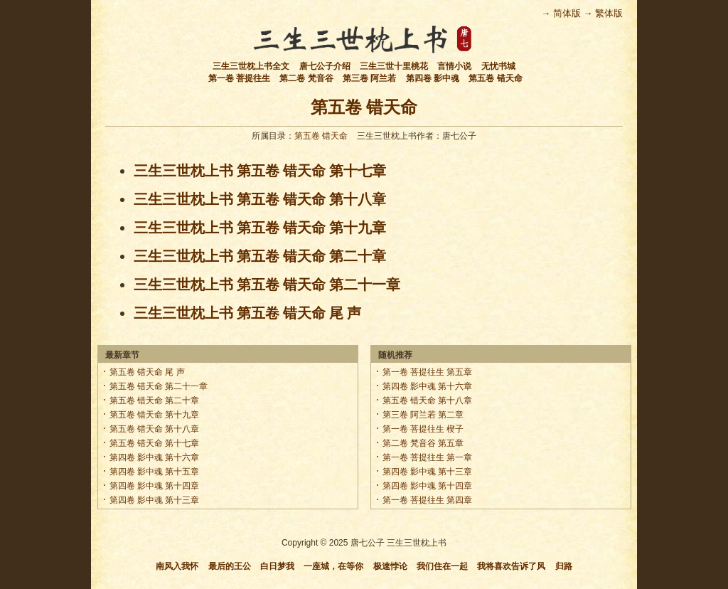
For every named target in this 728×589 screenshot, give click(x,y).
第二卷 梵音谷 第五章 (423, 443)
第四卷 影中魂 (432, 78)
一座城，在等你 (333, 566)
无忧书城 (498, 66)
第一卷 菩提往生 (239, 78)
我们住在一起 (442, 566)
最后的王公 (229, 566)
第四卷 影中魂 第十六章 (154, 457)
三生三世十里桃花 (394, 66)
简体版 (567, 13)
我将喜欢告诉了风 (511, 566)
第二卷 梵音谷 (306, 78)
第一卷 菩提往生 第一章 (427, 457)
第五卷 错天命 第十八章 (154, 429)
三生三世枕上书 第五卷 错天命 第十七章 (260, 171)
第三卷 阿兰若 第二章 (423, 415)
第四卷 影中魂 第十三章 (154, 500)
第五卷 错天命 (495, 78)
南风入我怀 (177, 566)
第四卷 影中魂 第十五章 (154, 472)
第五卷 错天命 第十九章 (154, 415)
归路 (563, 566)
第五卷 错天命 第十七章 (154, 443)
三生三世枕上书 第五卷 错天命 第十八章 (260, 199)
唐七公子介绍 (324, 66)
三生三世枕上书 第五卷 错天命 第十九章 (260, 227)
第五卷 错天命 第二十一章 (158, 386)
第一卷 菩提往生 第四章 (427, 500)
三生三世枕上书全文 (251, 66)
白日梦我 (277, 566)
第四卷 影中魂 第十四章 (154, 486)
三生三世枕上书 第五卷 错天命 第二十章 (260, 256)
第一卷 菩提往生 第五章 (427, 372)
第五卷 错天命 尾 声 (147, 372)
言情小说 (454, 66)
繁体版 (609, 13)
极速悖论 (390, 566)
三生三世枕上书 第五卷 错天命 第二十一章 (267, 284)
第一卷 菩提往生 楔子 (423, 429)
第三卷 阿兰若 (369, 78)
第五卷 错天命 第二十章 (154, 400)
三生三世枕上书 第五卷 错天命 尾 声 (247, 313)
